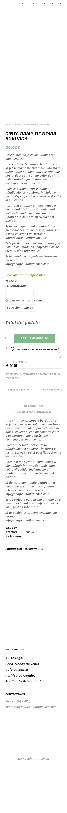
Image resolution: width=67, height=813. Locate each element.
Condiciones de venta (22, 706)
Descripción (33, 449)
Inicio (8, 167)
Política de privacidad (23, 724)
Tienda (17, 167)
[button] (25, 4)
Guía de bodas (16, 712)
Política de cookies (20, 718)
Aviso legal (14, 700)
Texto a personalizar (16, 325)
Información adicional (33, 454)
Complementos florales (36, 167)
